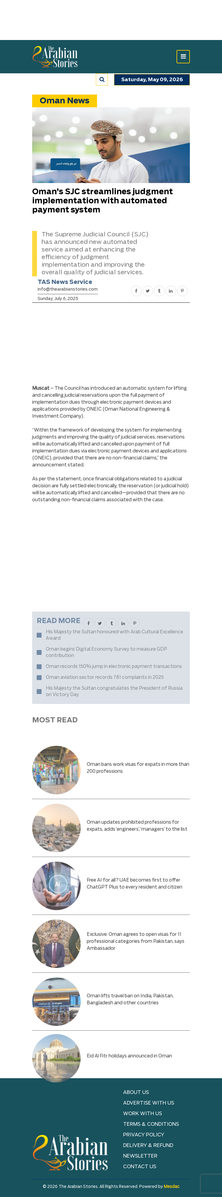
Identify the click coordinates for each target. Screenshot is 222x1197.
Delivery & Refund (148, 1145)
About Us (136, 1092)
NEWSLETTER (140, 1156)
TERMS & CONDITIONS (151, 1124)
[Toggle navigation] (183, 56)
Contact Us (139, 1166)
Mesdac (172, 1187)
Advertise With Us (148, 1103)
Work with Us (142, 1113)
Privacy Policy (143, 1134)
